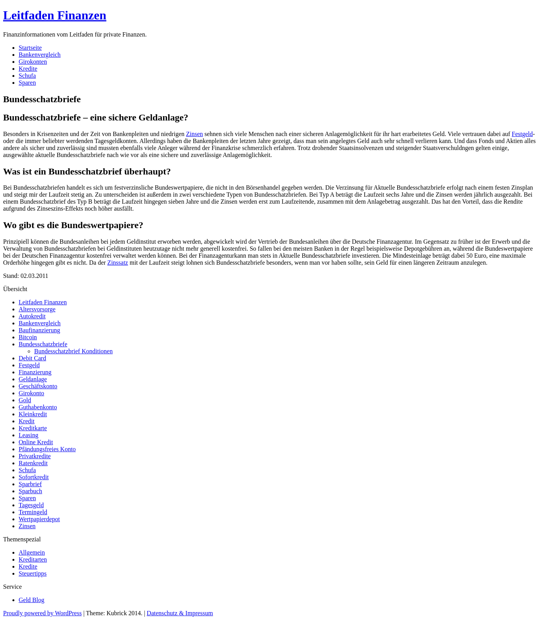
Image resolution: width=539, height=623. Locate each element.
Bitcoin (28, 337)
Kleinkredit (33, 414)
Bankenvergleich (40, 54)
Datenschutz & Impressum (180, 613)
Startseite (30, 47)
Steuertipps (33, 573)
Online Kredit (36, 442)
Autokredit (32, 316)
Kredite (28, 68)
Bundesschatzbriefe (43, 344)
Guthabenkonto (38, 407)
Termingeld (33, 512)
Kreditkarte (33, 428)
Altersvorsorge (37, 309)
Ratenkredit (33, 463)
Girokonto (31, 393)
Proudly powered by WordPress (42, 613)
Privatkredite (35, 456)
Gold (25, 400)
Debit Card (32, 358)
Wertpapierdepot (39, 519)
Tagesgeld (31, 505)
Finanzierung (35, 372)
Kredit (27, 421)
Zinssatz (117, 262)
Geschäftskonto (38, 386)
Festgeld (522, 134)
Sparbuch (30, 491)
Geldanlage (33, 379)
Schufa (27, 75)
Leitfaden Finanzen (54, 15)
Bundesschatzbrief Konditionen (73, 351)
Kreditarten (33, 559)
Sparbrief (30, 484)
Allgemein (32, 552)
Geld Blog (31, 600)
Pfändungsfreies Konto (47, 449)
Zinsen (194, 134)
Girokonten (33, 61)
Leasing (28, 435)
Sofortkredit (34, 477)
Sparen (27, 82)
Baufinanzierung (39, 330)
